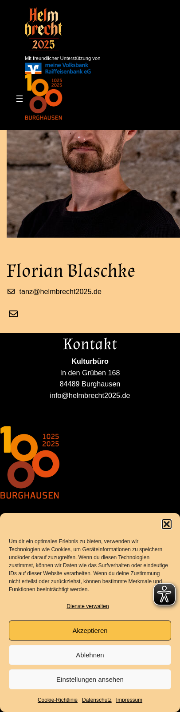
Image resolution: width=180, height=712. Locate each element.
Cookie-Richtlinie (58, 700)
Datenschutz (97, 700)
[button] (166, 524)
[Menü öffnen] (19, 98)
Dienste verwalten (88, 606)
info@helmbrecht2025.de (40, 407)
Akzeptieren (89, 630)
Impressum (129, 700)
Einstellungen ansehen (90, 679)
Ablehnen (90, 655)
